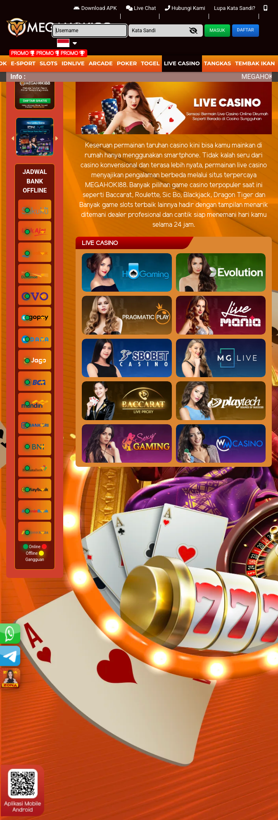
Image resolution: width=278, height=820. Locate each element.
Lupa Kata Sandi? (234, 8)
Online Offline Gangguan (35, 553)
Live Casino (182, 63)
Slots (48, 63)
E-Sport (23, 63)
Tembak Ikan (255, 63)
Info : (18, 77)
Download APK (95, 8)
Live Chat (141, 8)
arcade (101, 63)
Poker (127, 63)
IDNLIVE (73, 63)
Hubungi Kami (185, 8)
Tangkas (217, 63)
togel (150, 63)
